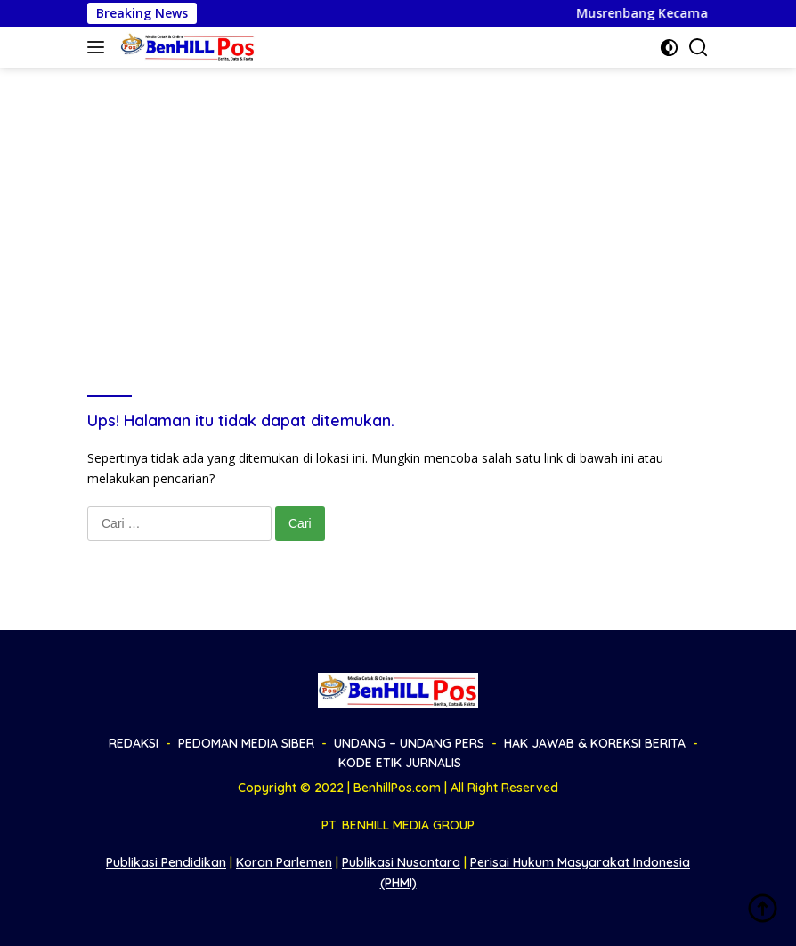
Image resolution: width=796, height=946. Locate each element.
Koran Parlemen (284, 862)
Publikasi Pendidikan (166, 862)
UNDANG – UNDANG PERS (409, 743)
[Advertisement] (398, 201)
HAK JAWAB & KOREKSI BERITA (595, 743)
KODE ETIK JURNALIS (399, 763)
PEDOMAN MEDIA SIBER (246, 743)
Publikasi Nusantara (401, 862)
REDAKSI (133, 743)
